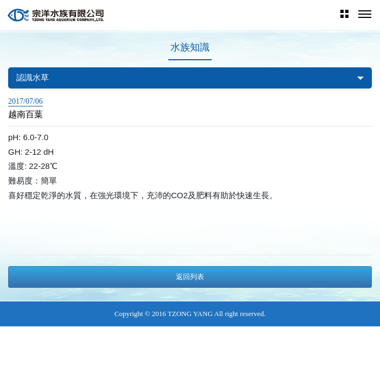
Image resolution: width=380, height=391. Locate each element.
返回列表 (190, 277)
